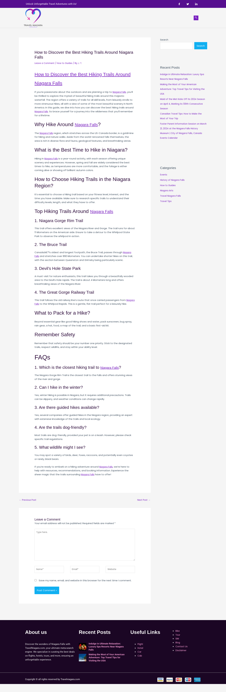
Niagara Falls (91, 82)
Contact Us (177, 17)
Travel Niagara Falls (171, 196)
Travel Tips (166, 201)
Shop (149, 17)
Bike (118, 17)
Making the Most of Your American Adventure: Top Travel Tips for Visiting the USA (182, 89)
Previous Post (28, 504)
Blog (163, 17)
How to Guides (67, 63)
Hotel (91, 17)
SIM (138, 17)
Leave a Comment (45, 63)
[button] (149, 18)
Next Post (143, 504)
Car (100, 17)
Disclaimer (181, 658)
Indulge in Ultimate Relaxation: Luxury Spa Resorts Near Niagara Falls (106, 654)
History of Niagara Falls (173, 180)
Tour (128, 17)
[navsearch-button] (196, 18)
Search (164, 39)
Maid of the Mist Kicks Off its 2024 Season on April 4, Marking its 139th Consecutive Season (180, 104)
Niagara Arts (167, 191)
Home (68, 17)
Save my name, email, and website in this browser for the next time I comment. (85, 588)
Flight (80, 17)
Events (164, 175)
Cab (109, 17)
